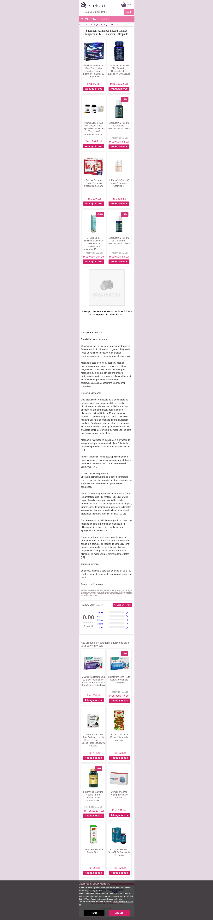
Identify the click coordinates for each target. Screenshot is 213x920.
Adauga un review (122, 605)
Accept (119, 913)
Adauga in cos (93, 88)
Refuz (94, 913)
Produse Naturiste (86, 25)
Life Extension (96, 584)
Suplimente (98, 25)
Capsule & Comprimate (112, 25)
